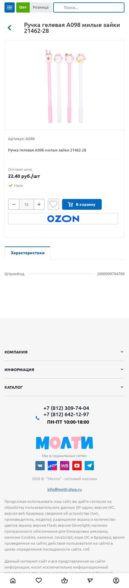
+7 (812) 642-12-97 (66, 414)
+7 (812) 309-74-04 (66, 408)
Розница (41, 7)
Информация (19, 370)
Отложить (53, 204)
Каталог (13, 387)
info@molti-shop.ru (64, 489)
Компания (16, 352)
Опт (23, 7)
